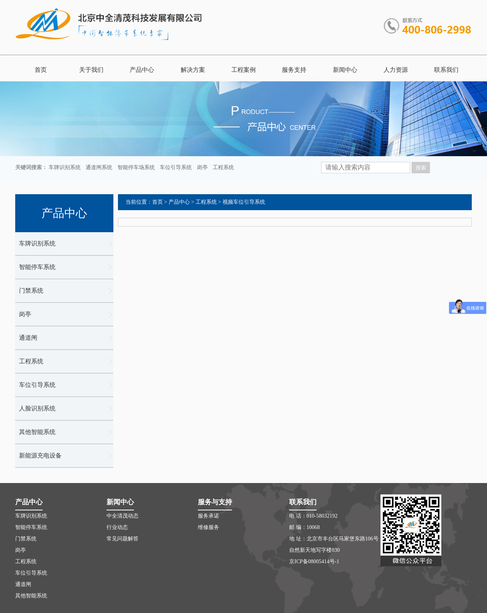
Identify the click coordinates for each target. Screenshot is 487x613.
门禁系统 (31, 290)
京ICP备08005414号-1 (314, 561)
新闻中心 (345, 70)
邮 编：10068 (304, 527)
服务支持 (294, 70)
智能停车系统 (37, 267)
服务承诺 (208, 516)
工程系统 (223, 167)
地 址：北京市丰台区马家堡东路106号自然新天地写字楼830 (334, 544)
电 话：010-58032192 (313, 516)
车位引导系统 (176, 167)
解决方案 (193, 70)
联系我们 (446, 70)
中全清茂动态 (122, 516)
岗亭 (202, 167)
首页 (41, 70)
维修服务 (208, 527)
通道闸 (28, 337)
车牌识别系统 (65, 167)
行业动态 (117, 527)
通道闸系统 (99, 167)
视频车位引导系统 (244, 202)
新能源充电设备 (40, 455)
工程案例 (243, 70)
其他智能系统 (37, 432)
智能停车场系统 (136, 167)
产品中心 (142, 70)
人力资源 (396, 70)
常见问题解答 (122, 539)
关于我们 (91, 70)
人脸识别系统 (37, 408)
